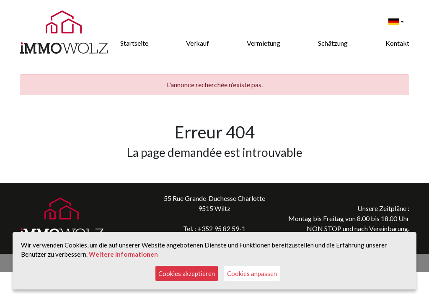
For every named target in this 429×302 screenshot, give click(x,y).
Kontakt (397, 43)
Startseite (134, 43)
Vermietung (263, 43)
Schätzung (333, 43)
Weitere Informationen (123, 254)
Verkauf (197, 43)
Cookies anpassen (252, 273)
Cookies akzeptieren (186, 273)
